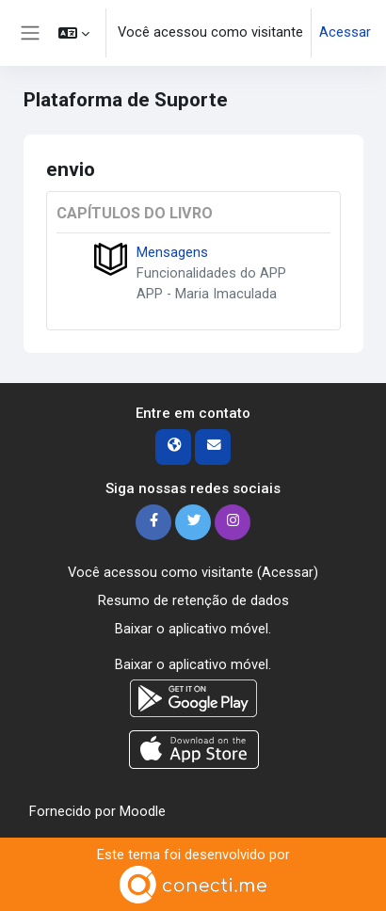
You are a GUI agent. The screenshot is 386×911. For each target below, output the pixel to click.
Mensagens (172, 252)
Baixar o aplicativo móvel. (193, 628)
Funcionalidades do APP (211, 272)
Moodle (143, 811)
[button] (74, 33)
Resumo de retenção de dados (193, 600)
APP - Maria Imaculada (207, 293)
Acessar (345, 32)
